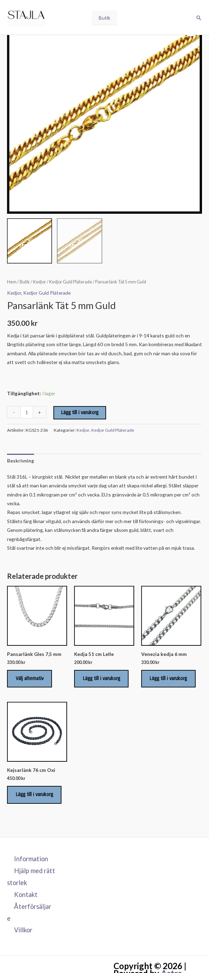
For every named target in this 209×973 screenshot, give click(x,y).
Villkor (23, 932)
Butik (104, 19)
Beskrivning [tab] (20, 461)
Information (31, 861)
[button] (199, 19)
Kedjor (39, 282)
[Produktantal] (26, 412)
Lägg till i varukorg (79, 413)
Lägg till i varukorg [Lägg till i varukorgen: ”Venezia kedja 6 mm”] (169, 679)
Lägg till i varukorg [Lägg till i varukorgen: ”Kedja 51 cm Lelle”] (102, 679)
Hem (12, 282)
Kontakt (26, 896)
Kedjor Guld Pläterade (70, 282)
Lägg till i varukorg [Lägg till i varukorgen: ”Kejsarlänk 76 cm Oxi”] (35, 796)
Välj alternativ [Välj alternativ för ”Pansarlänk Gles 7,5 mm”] (30, 679)
